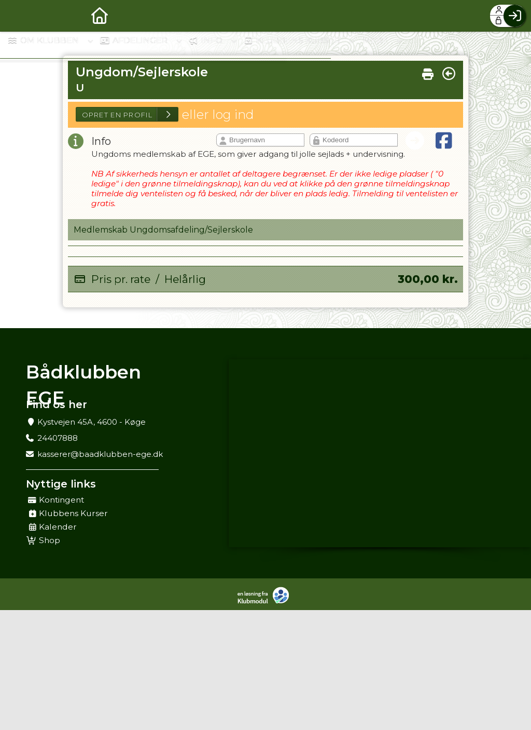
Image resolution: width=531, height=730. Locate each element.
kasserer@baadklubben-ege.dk (100, 454)
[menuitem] (15, 15)
